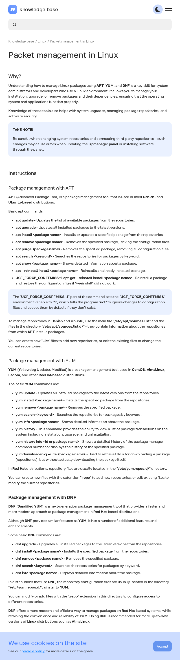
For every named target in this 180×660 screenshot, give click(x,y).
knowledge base (39, 9)
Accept (162, 646)
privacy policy (33, 651)
